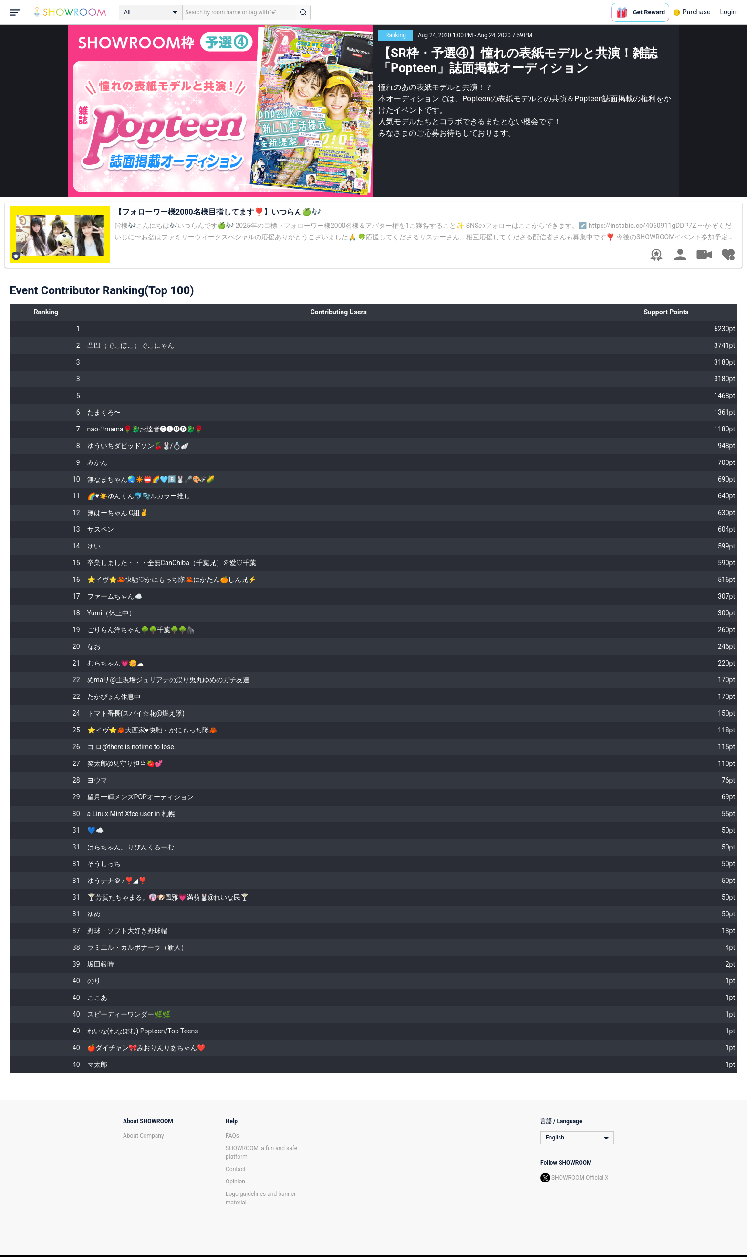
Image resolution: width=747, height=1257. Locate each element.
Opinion (235, 1181)
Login (728, 12)
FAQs (232, 1135)
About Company (143, 1135)
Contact (236, 1169)
